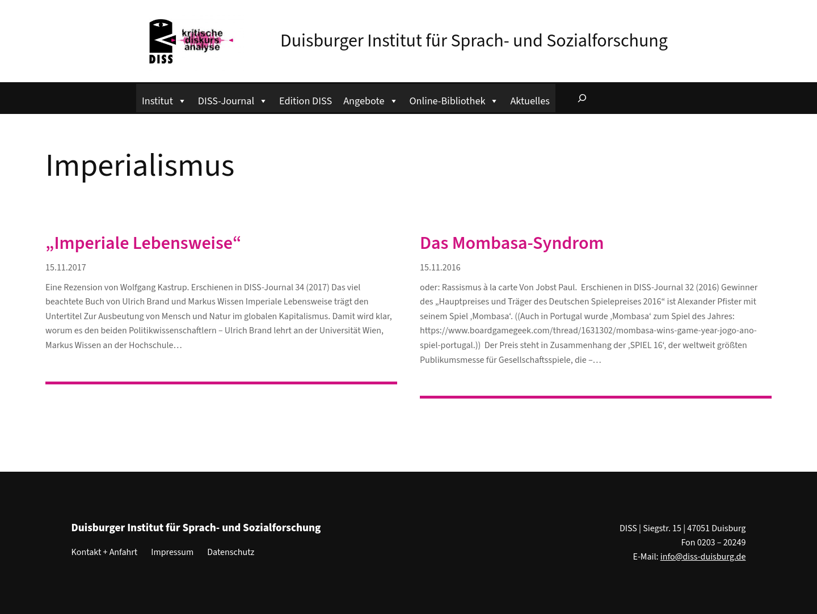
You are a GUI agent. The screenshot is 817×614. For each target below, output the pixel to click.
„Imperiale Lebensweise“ (143, 243)
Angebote (370, 99)
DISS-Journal (233, 99)
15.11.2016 (440, 267)
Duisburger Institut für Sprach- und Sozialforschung (474, 41)
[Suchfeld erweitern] (582, 98)
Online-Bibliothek (454, 99)
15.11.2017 (65, 267)
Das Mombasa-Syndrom (512, 243)
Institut (164, 99)
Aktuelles (529, 101)
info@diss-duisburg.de (703, 557)
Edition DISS (305, 101)
